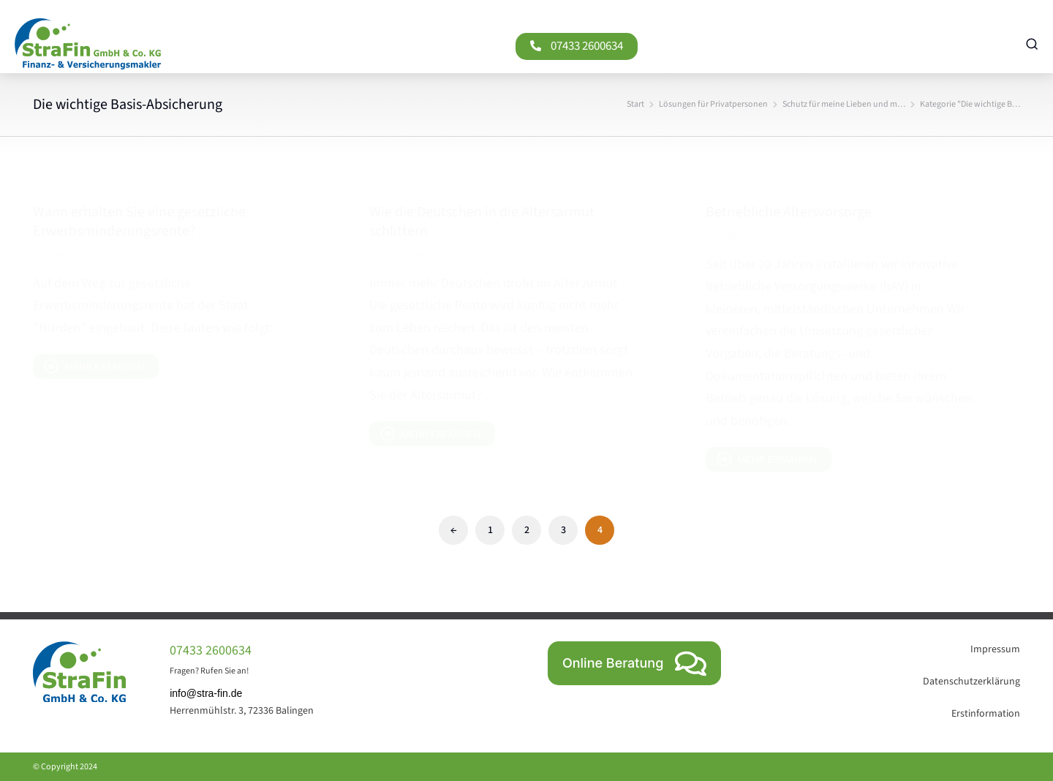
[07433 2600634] (296, 45)
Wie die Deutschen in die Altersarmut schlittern (482, 221)
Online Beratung (634, 663)
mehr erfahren (94, 366)
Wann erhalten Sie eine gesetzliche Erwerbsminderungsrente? (139, 221)
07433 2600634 (348, 46)
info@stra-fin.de (206, 693)
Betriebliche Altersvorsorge (789, 212)
